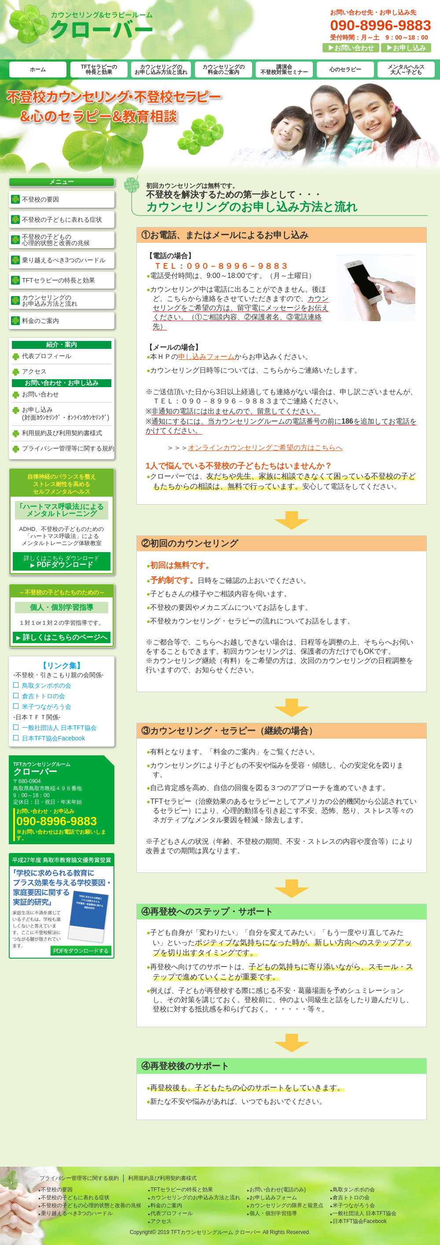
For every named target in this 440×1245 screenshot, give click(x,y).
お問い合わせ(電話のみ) (277, 1189)
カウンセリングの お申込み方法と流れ (49, 300)
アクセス (34, 371)
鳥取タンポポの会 (46, 685)
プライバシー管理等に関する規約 (68, 448)
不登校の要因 (40, 199)
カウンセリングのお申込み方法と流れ (195, 1197)
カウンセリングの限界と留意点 (286, 1205)
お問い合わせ (40, 394)
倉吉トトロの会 (43, 695)
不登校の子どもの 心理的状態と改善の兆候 (56, 239)
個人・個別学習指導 (273, 1213)
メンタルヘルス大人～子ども (406, 69)
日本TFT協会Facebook (53, 738)
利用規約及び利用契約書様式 (62, 432)
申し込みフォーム (206, 356)
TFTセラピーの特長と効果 (99, 69)
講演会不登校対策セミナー (284, 69)
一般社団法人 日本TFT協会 (59, 727)
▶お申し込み (406, 47)
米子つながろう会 (46, 706)
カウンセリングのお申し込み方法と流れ (161, 69)
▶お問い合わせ (351, 47)
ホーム (38, 69)
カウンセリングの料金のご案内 (223, 69)
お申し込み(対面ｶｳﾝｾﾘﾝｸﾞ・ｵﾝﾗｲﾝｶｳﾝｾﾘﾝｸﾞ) (65, 413)
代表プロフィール (46, 355)
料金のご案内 (40, 320)
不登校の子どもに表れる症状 (62, 219)
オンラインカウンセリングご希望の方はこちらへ (265, 447)
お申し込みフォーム (273, 1197)
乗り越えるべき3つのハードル (64, 260)
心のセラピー (345, 69)
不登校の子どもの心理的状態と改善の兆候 (91, 1205)
